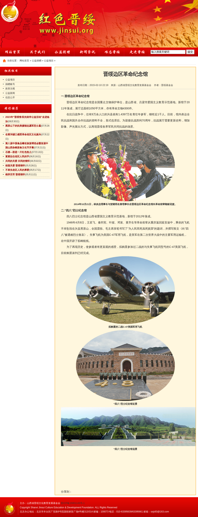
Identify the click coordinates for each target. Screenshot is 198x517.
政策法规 (10, 88)
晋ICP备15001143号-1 (73, 503)
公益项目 (48, 60)
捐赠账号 (10, 84)
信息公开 (10, 97)
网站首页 (24, 60)
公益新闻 (10, 93)
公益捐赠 (36, 60)
